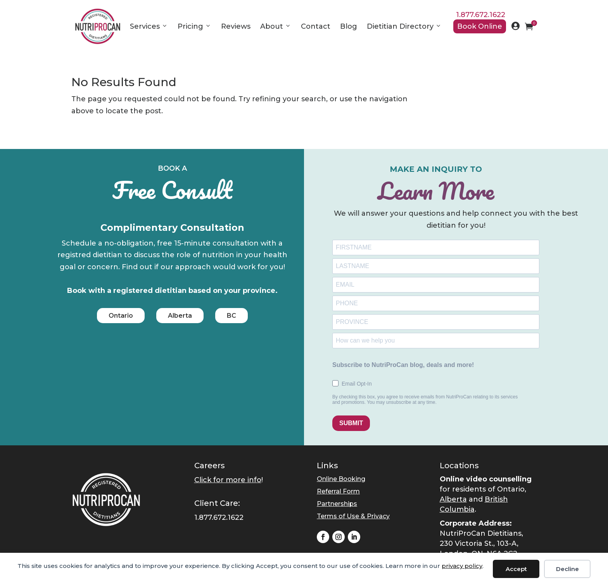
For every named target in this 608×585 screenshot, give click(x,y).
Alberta (180, 315)
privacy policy (462, 565)
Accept (516, 569)
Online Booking (341, 479)
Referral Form (338, 491)
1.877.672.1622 (480, 14)
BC (231, 315)
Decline (567, 569)
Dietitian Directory (404, 26)
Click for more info (227, 480)
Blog (348, 26)
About (275, 26)
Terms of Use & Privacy (353, 516)
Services (149, 26)
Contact (315, 26)
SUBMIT (351, 423)
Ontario (121, 315)
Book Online (479, 26)
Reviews (235, 26)
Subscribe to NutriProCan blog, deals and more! (403, 365)
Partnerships (337, 503)
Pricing (194, 26)
